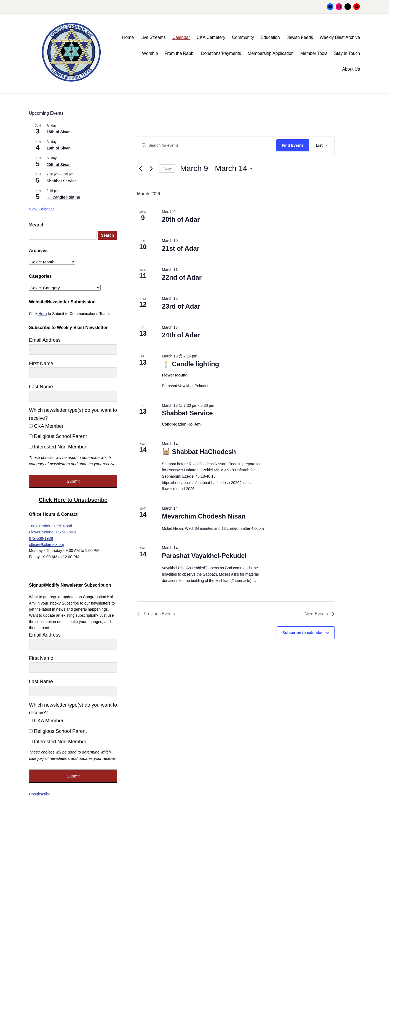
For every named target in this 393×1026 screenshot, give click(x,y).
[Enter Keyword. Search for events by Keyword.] (206, 145)
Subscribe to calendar (302, 632)
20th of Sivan (59, 164)
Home (128, 37)
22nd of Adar (182, 277)
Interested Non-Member (57, 447)
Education (270, 37)
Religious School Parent (58, 436)
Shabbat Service (187, 413)
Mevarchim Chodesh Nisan (203, 516)
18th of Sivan (59, 132)
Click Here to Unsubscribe (73, 500)
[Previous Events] (140, 168)
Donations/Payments (221, 53)
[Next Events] (151, 168)
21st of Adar (180, 248)
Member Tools (313, 53)
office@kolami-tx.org (46, 544)
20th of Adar (181, 219)
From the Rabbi (179, 53)
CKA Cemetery (211, 37)
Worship (150, 53)
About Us (351, 69)
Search (37, 225)
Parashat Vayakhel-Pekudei (204, 555)
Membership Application (270, 53)
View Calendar (41, 209)
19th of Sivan (59, 148)
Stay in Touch (347, 53)
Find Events (293, 145)
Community (243, 37)
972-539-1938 (41, 538)
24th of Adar (181, 335)
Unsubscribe (39, 794)
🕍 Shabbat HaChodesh (199, 451)
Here (42, 313)
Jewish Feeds (300, 37)
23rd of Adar (181, 306)
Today (167, 168)
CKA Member (46, 426)
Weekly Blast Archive (340, 37)
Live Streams (152, 37)
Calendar (181, 37)
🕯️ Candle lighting (190, 364)
